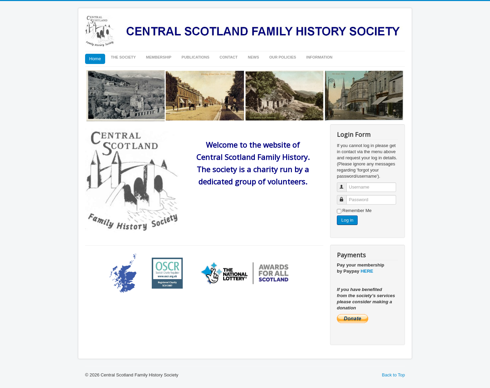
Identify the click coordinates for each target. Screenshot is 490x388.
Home (95, 58)
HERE (367, 271)
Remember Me (357, 210)
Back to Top (393, 374)
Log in (347, 220)
